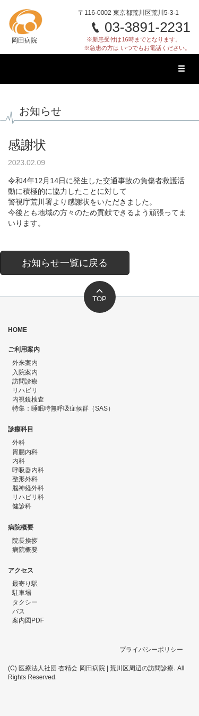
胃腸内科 (25, 452)
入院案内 (25, 372)
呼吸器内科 (28, 470)
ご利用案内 (24, 349)
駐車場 (21, 592)
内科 (18, 461)
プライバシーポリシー (151, 649)
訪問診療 (25, 381)
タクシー (25, 602)
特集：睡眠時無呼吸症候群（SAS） (63, 408)
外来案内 (25, 362)
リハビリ (25, 390)
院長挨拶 (25, 540)
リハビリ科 (28, 497)
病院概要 (20, 527)
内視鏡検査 (28, 399)
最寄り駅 (25, 583)
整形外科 (25, 479)
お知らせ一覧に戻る (65, 263)
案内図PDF (28, 620)
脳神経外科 (28, 488)
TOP (100, 295)
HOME (17, 330)
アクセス (20, 570)
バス (18, 611)
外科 (18, 442)
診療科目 (20, 429)
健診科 (21, 506)
